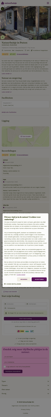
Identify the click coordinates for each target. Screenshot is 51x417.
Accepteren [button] (39, 279)
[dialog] (25, 250)
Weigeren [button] (23, 279)
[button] (12, 284)
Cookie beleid (21, 274)
